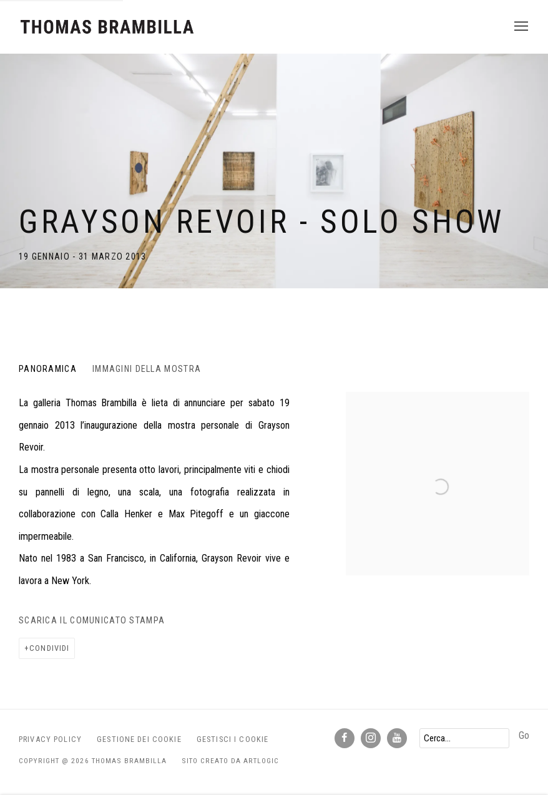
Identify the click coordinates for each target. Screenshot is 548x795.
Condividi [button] (49, 648)
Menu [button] (520, 26)
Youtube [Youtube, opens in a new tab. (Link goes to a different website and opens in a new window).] (397, 738)
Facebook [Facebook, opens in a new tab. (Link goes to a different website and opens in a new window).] (345, 738)
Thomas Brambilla (106, 27)
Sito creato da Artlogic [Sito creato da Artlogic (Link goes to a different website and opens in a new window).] (230, 760)
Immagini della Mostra (146, 369)
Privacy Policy (50, 739)
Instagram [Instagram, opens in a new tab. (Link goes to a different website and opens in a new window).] (371, 738)
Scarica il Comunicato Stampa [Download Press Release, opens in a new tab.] (92, 620)
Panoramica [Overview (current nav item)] (48, 369)
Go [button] (524, 735)
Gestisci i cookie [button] (232, 739)
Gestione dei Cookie (139, 739)
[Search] (464, 738)
